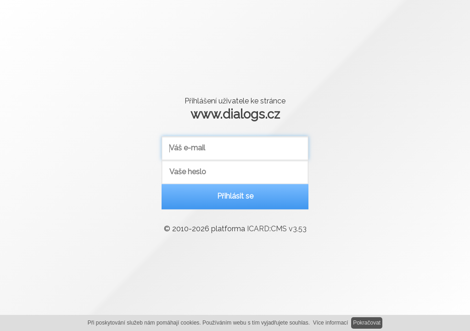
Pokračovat (366, 323)
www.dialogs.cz (235, 114)
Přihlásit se (235, 196)
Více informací (330, 323)
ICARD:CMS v (277, 229)
